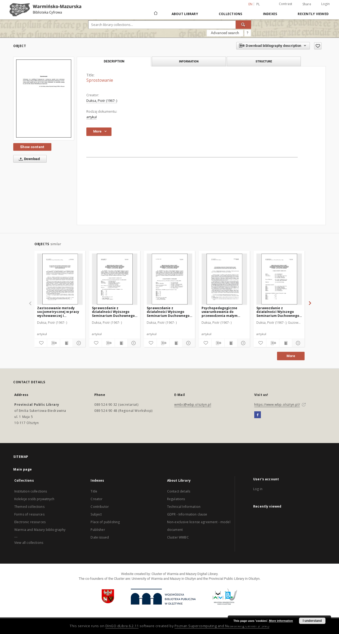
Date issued (100, 537)
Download (28, 159)
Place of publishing (105, 522)
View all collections (28, 542)
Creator (96, 499)
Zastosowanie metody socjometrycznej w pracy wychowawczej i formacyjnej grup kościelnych (58, 312)
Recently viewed (313, 14)
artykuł (91, 117)
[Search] (243, 24)
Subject (96, 514)
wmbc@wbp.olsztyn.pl (192, 404)
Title (94, 491)
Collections (230, 14)
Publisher (98, 529)
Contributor (100, 506)
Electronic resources (30, 522)
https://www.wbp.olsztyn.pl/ (277, 404)
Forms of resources (29, 514)
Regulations (176, 499)
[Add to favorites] (318, 45)
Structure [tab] (264, 61)
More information (281, 620)
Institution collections (30, 491)
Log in (257, 489)
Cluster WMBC (178, 537)
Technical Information (183, 506)
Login (325, 4)
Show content (32, 147)
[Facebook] (257, 415)
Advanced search (225, 33)
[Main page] (155, 14)
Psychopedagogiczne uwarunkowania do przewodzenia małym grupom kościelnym (220, 312)
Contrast (285, 4)
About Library (185, 14)
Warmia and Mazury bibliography (40, 529)
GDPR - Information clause (187, 514)
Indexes (270, 14)
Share (306, 4)
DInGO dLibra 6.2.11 (122, 626)
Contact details (178, 491)
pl (258, 4)
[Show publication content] (66, 343)
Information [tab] (189, 61)
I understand (312, 621)
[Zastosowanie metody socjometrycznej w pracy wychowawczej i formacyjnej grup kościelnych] (59, 279)
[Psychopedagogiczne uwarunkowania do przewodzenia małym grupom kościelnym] (224, 279)
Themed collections (29, 506)
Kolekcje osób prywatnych (34, 499)
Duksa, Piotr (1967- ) (101, 100)
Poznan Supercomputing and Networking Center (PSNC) (222, 626)
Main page (22, 469)
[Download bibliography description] (53, 343)
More (291, 356)
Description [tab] (114, 61)
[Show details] (78, 343)
